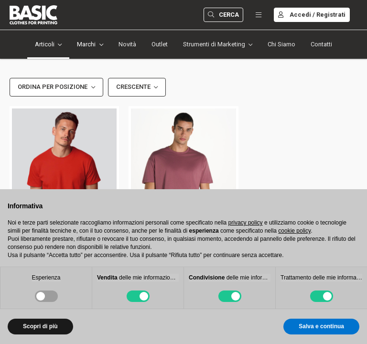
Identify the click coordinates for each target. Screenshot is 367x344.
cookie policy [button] (294, 230)
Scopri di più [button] (40, 326)
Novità (127, 44)
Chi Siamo (281, 44)
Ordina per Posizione (52, 86)
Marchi (86, 44)
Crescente (133, 86)
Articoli (44, 44)
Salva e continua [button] (321, 326)
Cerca (223, 14)
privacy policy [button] (245, 222)
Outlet (159, 44)
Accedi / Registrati (311, 14)
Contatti (321, 44)
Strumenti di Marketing (214, 44)
